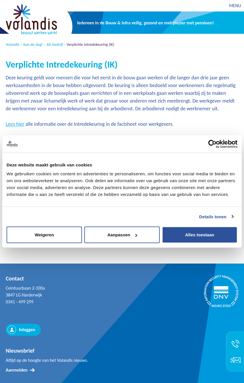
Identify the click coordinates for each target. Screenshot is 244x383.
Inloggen (27, 329)
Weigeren (44, 234)
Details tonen (212, 216)
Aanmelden (16, 370)
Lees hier (15, 124)
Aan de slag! (33, 44)
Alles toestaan (199, 234)
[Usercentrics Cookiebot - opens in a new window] (212, 144)
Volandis (12, 44)
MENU (235, 5)
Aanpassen (122, 234)
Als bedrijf (55, 44)
